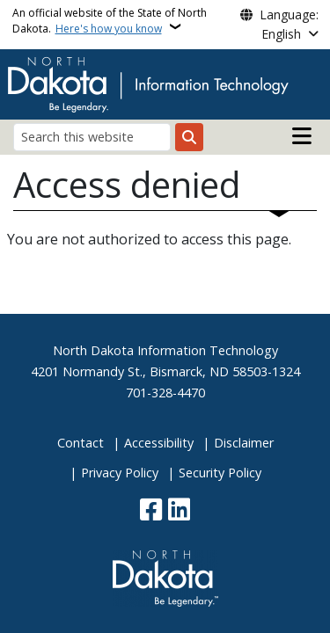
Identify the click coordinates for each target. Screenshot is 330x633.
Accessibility (159, 442)
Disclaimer (244, 442)
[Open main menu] (302, 136)
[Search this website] (92, 136)
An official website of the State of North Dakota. (109, 20)
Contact (80, 442)
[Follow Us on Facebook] (151, 511)
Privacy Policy (119, 472)
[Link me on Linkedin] (179, 511)
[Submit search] (189, 137)
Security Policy (220, 472)
